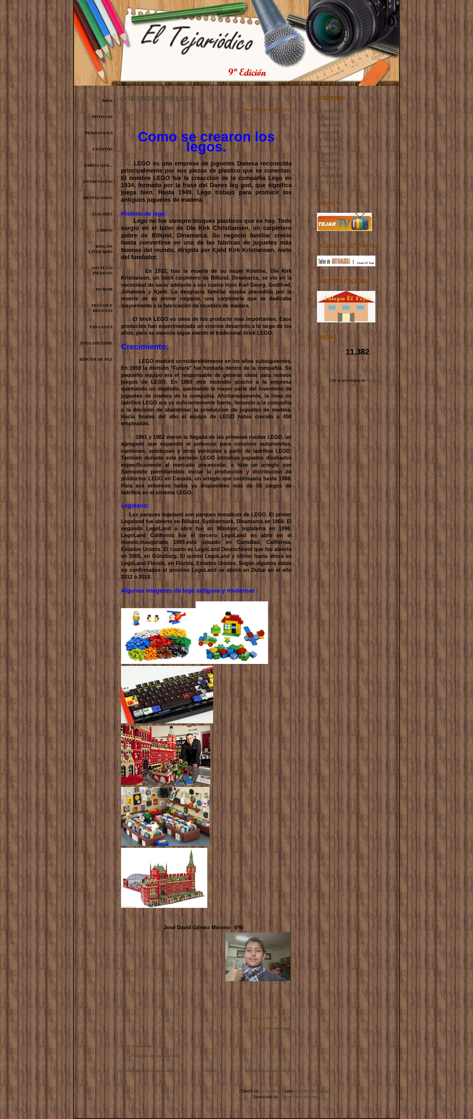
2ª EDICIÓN (330, 118)
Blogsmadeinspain (311, 1091)
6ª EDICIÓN (330, 147)
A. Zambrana (272, 1091)
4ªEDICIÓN (329, 132)
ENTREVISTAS (98, 181)
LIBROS (105, 230)
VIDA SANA (101, 326)
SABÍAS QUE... (98, 165)
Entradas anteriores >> (269, 1070)
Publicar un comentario (155, 1055)
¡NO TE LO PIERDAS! (102, 270)
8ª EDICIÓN (330, 161)
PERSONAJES (99, 132)
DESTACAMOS (98, 197)
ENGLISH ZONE (96, 343)
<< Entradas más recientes (146, 1070)
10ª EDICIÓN (331, 176)
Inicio (107, 100)
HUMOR (104, 289)
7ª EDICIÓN (330, 154)
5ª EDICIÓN (330, 140)
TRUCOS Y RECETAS (102, 308)
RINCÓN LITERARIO (101, 249)
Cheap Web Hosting (298, 1097)
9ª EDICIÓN (330, 168)
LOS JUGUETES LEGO (158, 98)
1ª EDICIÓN (330, 111)
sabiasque (282, 1028)
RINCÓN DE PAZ (96, 359)
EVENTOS (102, 149)
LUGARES (102, 213)
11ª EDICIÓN (331, 183)
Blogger (374, 380)
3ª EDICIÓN (330, 125)
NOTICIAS (102, 116)
